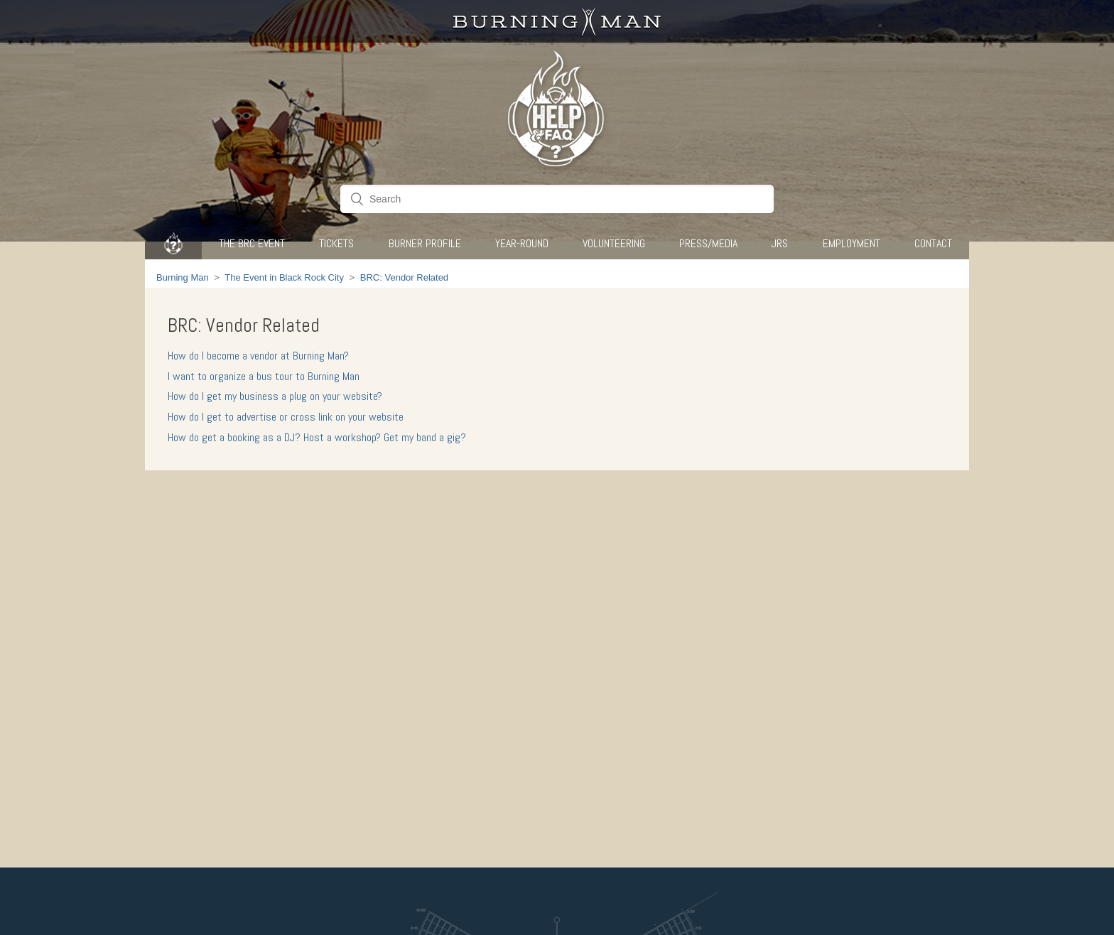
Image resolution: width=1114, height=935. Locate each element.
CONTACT (933, 243)
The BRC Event (252, 243)
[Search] (557, 199)
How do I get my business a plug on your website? (275, 396)
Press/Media (708, 243)
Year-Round (521, 243)
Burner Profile (425, 243)
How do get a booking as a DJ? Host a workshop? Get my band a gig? (317, 437)
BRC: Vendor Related (404, 277)
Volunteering (614, 243)
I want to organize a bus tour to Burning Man (263, 376)
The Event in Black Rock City (284, 277)
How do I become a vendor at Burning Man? (258, 355)
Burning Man (182, 277)
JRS (780, 243)
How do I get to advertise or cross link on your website (286, 416)
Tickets (336, 243)
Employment (851, 243)
